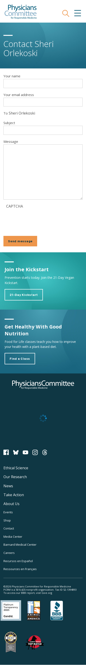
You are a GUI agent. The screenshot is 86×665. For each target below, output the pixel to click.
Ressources (20, 569)
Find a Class (20, 358)
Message (10, 141)
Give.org (47, 593)
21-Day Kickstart (24, 295)
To (5, 113)
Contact (8, 528)
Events (8, 512)
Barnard (19, 544)
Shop (7, 520)
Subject (9, 122)
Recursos (18, 561)
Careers (9, 553)
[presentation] (41, 219)
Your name (11, 76)
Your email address (18, 94)
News (8, 485)
